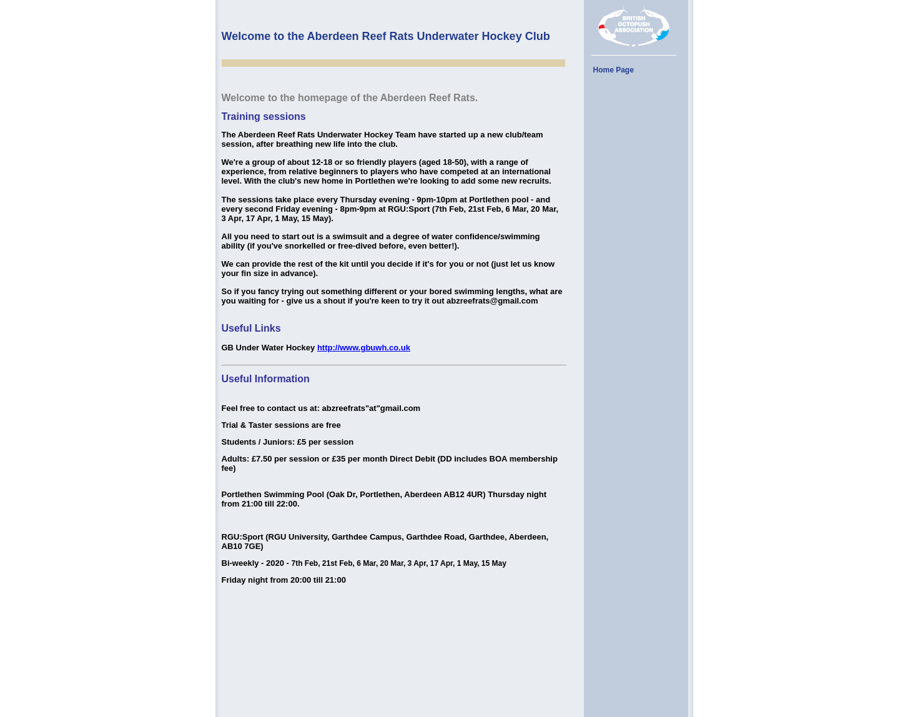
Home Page (613, 70)
